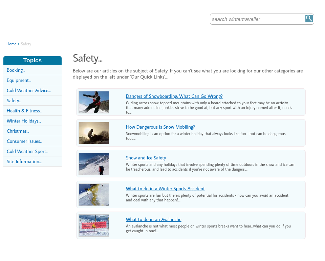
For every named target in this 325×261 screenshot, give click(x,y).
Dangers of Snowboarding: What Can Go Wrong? (174, 96)
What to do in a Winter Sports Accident (165, 188)
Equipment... (19, 80)
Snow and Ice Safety (146, 157)
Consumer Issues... (25, 141)
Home (11, 43)
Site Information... (24, 161)
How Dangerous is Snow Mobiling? (160, 127)
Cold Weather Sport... (27, 151)
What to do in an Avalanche (153, 219)
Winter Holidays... (24, 120)
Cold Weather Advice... (29, 90)
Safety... (14, 100)
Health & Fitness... (24, 110)
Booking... (16, 70)
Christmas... (18, 131)
